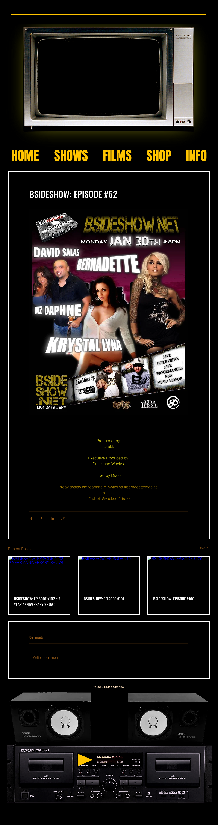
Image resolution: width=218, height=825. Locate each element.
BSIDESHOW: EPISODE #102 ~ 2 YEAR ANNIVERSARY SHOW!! (37, 601)
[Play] (85, 759)
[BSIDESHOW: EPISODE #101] (109, 574)
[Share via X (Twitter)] (42, 519)
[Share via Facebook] (31, 519)
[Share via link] (63, 519)
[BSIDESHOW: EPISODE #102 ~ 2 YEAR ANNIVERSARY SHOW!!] (39, 574)
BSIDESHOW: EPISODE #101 (104, 599)
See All (205, 548)
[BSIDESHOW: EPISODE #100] (178, 574)
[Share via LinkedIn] (52, 519)
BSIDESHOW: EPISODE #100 (173, 599)
